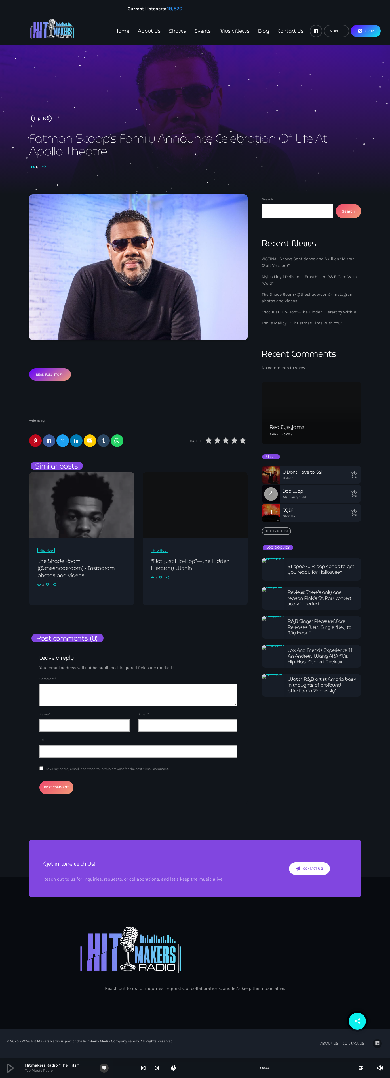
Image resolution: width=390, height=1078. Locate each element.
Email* (143, 715)
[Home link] (42, 30)
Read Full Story (49, 374)
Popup (366, 31)
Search (267, 199)
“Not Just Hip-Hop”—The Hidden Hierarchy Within (309, 312)
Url (41, 740)
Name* (44, 715)
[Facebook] (316, 31)
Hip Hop (41, 118)
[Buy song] (354, 475)
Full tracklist (276, 531)
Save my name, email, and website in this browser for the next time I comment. (107, 769)
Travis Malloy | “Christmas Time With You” (302, 323)
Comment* (47, 679)
